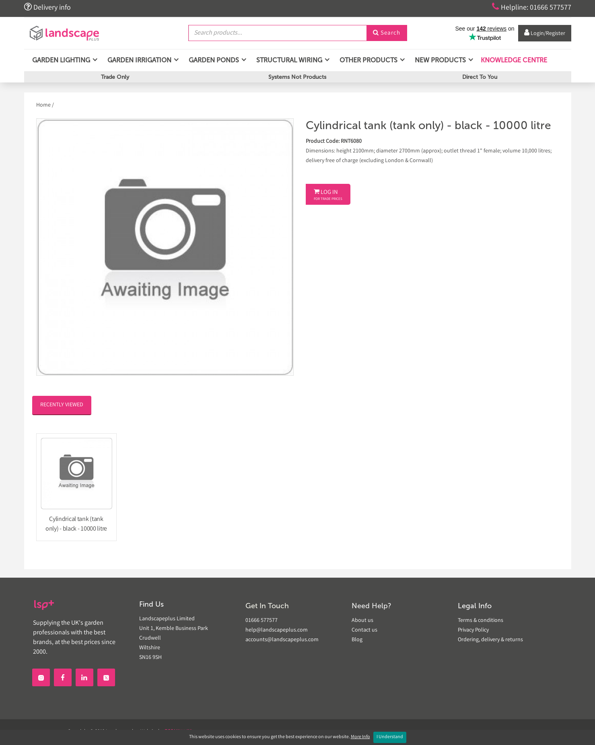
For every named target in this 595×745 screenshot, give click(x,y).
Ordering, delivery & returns (490, 640)
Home (44, 105)
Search (386, 33)
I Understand (390, 737)
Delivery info (47, 7)
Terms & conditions (480, 621)
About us (362, 621)
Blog (357, 640)
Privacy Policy (473, 630)
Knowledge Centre (513, 60)
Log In (328, 195)
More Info (360, 737)
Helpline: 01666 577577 (531, 7)
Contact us (364, 630)
